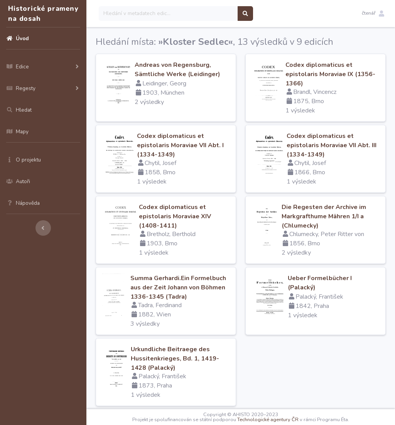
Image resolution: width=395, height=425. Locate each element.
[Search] (168, 13)
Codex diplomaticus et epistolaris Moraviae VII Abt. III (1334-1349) (331, 145)
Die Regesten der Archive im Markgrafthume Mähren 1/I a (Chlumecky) (324, 216)
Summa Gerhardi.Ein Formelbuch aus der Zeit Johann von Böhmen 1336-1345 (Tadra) (178, 287)
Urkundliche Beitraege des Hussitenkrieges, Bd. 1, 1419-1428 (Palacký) (175, 358)
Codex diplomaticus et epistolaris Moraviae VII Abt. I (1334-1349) (180, 145)
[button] (373, 13)
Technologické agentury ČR (268, 419)
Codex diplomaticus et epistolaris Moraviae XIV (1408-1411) (175, 216)
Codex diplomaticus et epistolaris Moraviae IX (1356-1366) (330, 74)
